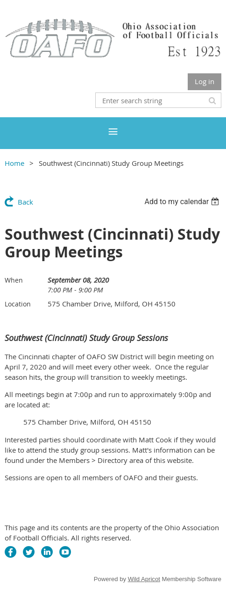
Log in (204, 81)
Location (18, 303)
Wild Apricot (144, 579)
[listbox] (182, 201)
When (14, 280)
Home (14, 163)
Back (25, 201)
